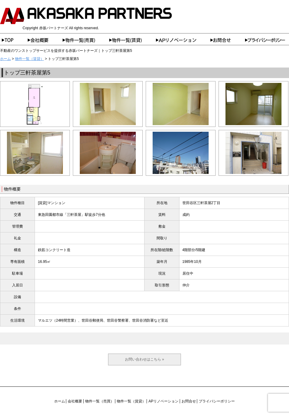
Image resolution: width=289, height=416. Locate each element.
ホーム (14, 40)
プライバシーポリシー (267, 40)
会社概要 (45, 40)
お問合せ (227, 40)
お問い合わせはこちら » (144, 359)
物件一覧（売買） (86, 40)
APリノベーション (183, 40)
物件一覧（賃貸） (132, 40)
